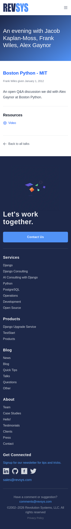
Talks (6, 376)
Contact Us (35, 237)
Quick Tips (10, 370)
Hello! (7, 419)
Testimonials (11, 425)
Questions (10, 382)
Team (6, 407)
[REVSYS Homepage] (16, 7)
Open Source (12, 307)
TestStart (9, 332)
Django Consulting (15, 271)
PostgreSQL (11, 289)
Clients (7, 431)
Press (7, 437)
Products (9, 339)
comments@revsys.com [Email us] (35, 501)
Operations (10, 295)
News (7, 357)
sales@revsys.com (17, 480)
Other (7, 388)
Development (12, 301)
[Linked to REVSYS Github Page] (15, 471)
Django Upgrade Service (19, 326)
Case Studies (12, 413)
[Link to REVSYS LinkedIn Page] (6, 471)
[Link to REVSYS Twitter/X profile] (33, 471)
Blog (6, 364)
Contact (8, 443)
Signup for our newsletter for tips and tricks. (32, 462)
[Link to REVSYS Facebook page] (24, 471)
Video (9, 123)
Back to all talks (16, 144)
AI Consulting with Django (20, 277)
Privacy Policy (35, 518)
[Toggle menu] (65, 7)
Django (8, 265)
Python (7, 283)
